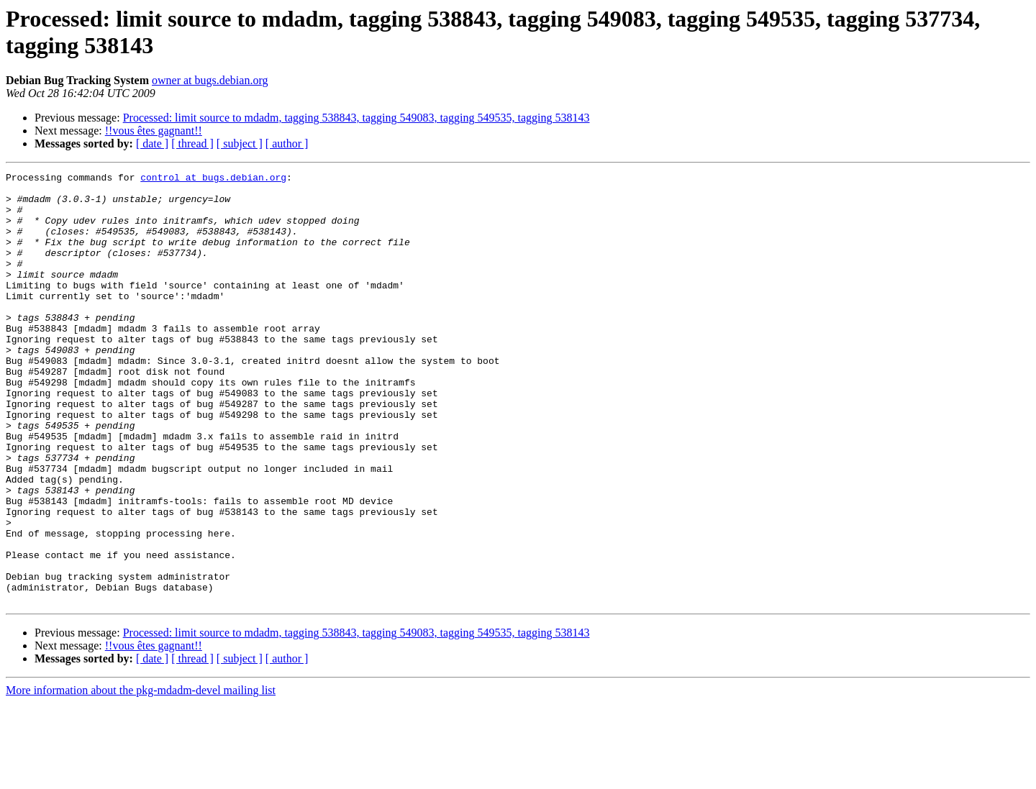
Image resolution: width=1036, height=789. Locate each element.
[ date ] (152, 143)
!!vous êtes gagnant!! (153, 130)
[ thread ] (192, 143)
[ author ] (287, 143)
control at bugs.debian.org (213, 179)
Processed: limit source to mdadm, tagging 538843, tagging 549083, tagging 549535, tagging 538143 (356, 117)
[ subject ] (240, 143)
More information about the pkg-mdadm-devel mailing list (141, 776)
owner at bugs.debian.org (210, 80)
